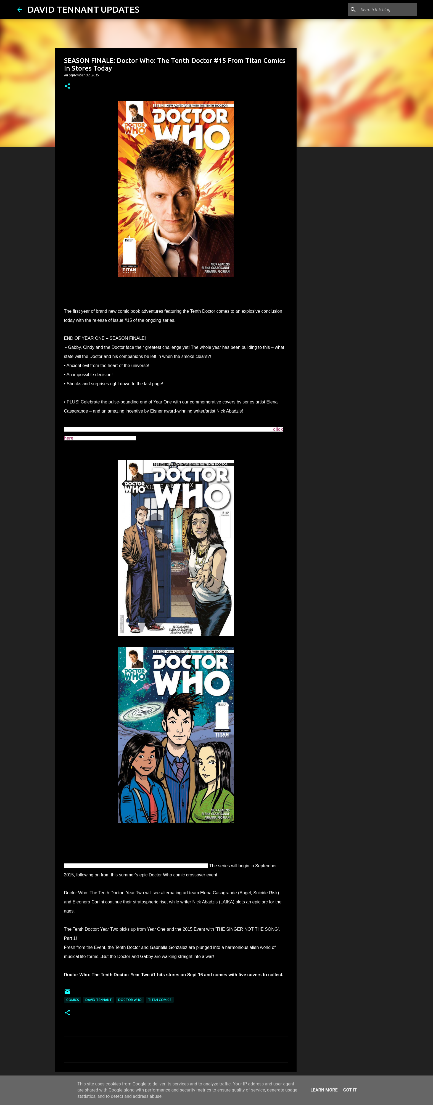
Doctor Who (130, 1000)
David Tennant (98, 1000)
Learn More (323, 1090)
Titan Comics (159, 1000)
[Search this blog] (388, 9)
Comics (72, 1000)
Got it (350, 1090)
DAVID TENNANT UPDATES (83, 9)
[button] (67, 86)
